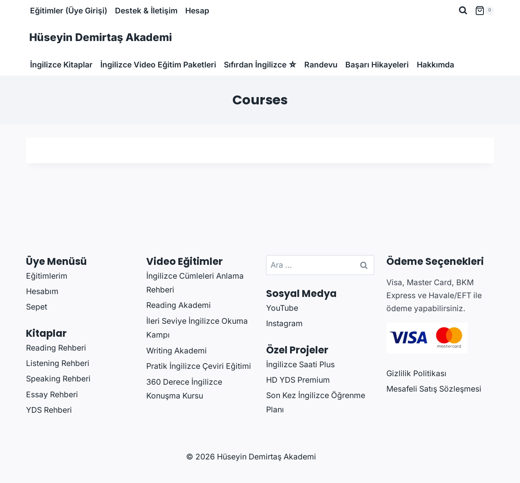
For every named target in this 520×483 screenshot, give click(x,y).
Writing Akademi (176, 350)
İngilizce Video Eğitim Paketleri (158, 64)
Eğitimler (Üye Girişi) (68, 10)
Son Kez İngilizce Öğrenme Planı (315, 402)
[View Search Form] (463, 10)
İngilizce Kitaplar (61, 64)
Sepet (36, 307)
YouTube (282, 308)
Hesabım (42, 291)
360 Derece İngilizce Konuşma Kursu (184, 389)
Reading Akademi (178, 305)
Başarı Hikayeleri (377, 64)
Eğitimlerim (46, 276)
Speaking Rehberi (58, 378)
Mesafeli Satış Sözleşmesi (433, 389)
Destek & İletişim (146, 10)
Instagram (284, 323)
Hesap (197, 10)
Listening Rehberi (57, 363)
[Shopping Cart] (484, 10)
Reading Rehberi (56, 348)
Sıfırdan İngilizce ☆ (260, 64)
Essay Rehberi (52, 394)
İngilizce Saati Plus (300, 364)
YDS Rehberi (49, 410)
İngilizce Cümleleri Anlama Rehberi (195, 283)
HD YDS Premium (298, 380)
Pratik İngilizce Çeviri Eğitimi (198, 366)
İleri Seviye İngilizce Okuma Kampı (197, 328)
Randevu (321, 64)
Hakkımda (435, 64)
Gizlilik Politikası (416, 373)
